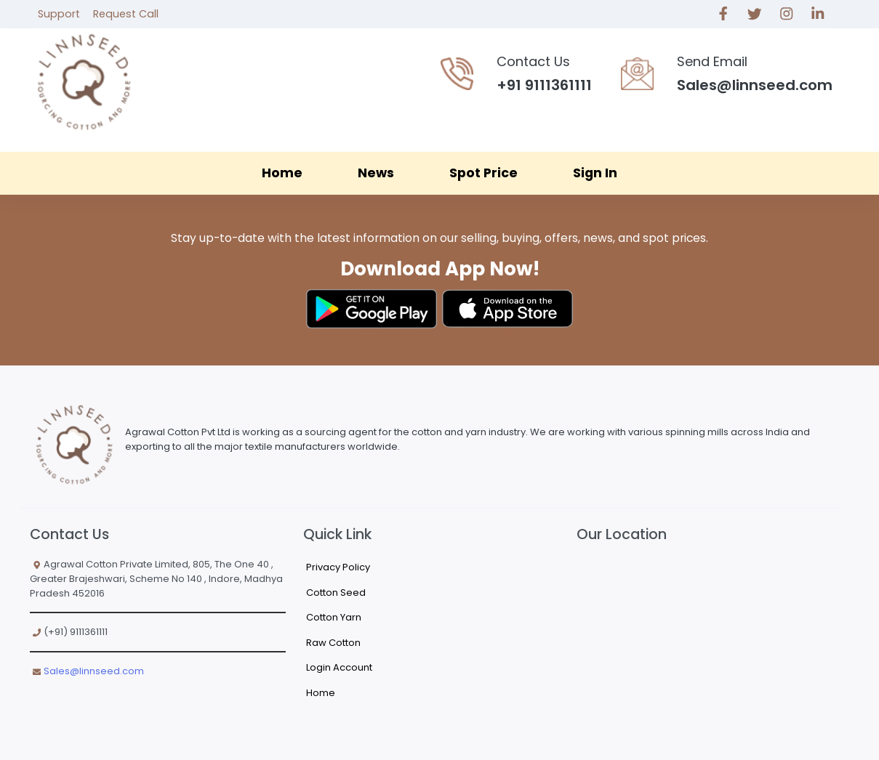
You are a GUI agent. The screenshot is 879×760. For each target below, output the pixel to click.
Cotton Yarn (333, 617)
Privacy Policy (338, 567)
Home (282, 173)
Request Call (125, 14)
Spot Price (483, 173)
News (376, 173)
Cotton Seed (336, 592)
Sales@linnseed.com (94, 671)
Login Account (339, 667)
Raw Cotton (333, 643)
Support (59, 14)
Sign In (595, 173)
